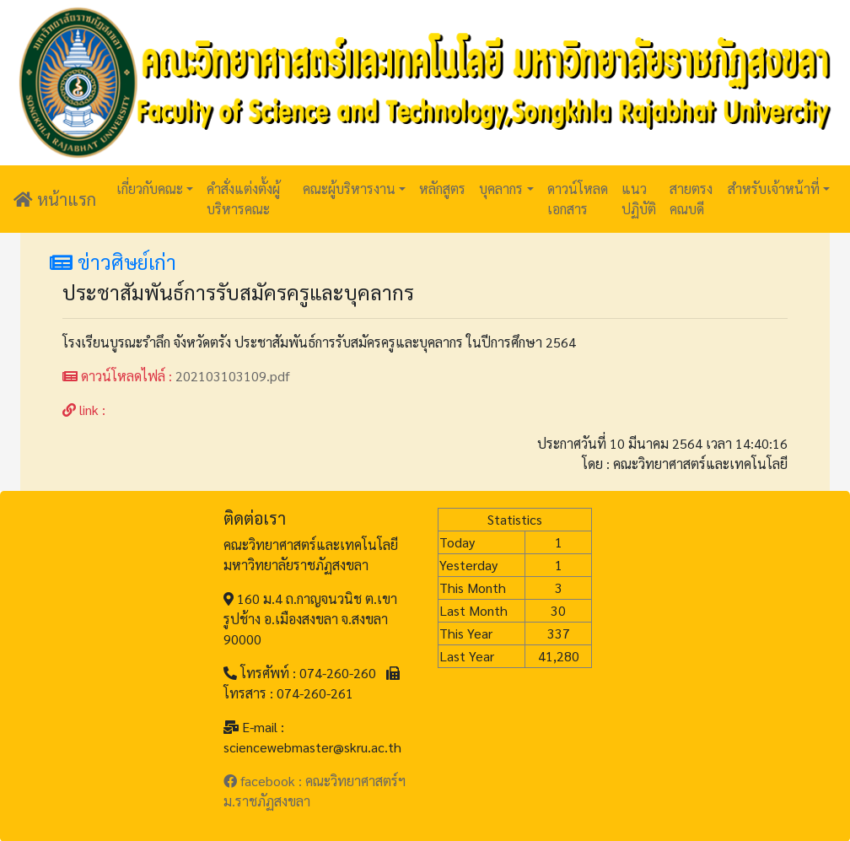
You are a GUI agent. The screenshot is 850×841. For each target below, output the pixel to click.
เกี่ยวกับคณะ (149, 188)
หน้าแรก (54, 199)
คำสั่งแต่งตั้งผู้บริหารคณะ (243, 199)
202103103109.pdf (232, 376)
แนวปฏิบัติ (638, 199)
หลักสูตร (442, 188)
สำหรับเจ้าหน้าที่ (774, 188)
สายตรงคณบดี (691, 199)
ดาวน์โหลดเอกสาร (577, 199)
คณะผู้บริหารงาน (349, 188)
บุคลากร (501, 188)
